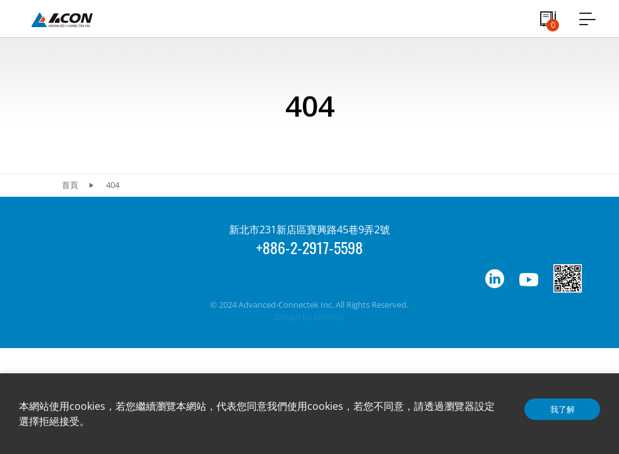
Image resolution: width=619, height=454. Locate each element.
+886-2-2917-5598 (309, 247)
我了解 (562, 409)
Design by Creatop (309, 316)
